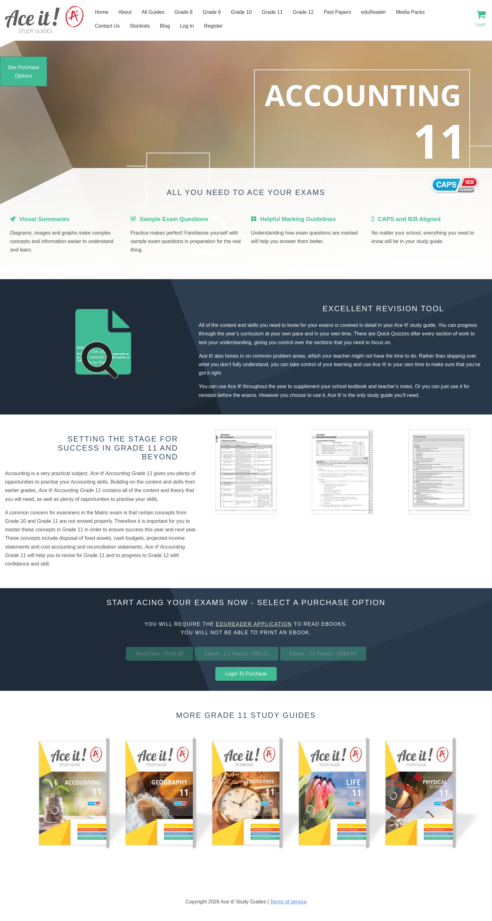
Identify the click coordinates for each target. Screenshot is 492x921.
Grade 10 (241, 12)
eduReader (373, 12)
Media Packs (410, 12)
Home (101, 12)
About (124, 12)
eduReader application (254, 624)
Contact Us (107, 26)
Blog (165, 26)
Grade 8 (183, 12)
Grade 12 (303, 12)
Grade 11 (272, 12)
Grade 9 (212, 12)
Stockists (140, 26)
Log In (187, 26)
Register (213, 26)
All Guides (153, 12)
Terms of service (288, 901)
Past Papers (337, 12)
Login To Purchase (246, 673)
